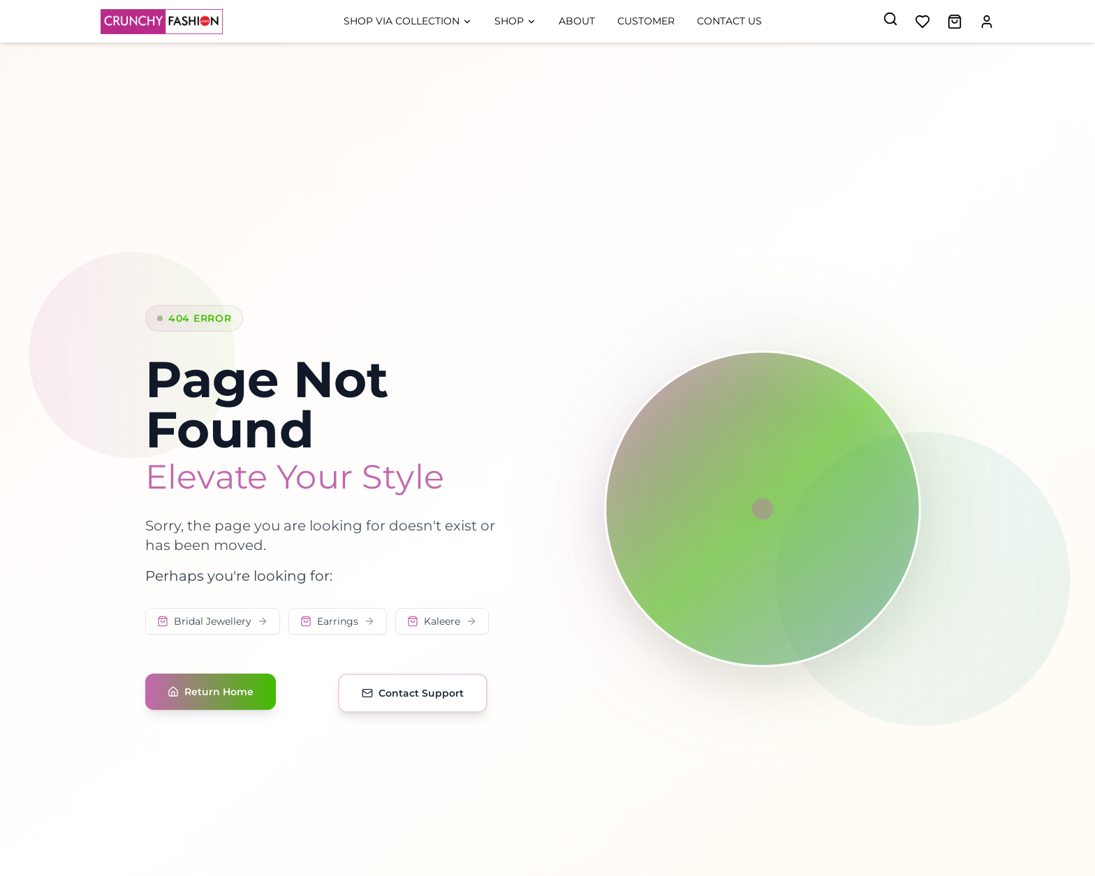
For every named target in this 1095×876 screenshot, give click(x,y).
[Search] (890, 19)
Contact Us (729, 21)
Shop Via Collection (408, 21)
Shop (515, 21)
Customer (646, 21)
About (577, 21)
